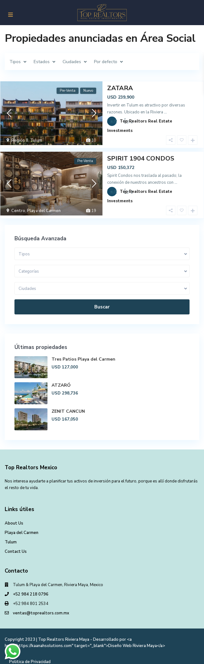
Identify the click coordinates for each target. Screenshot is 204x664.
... (165, 112)
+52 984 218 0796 (30, 588)
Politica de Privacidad (30, 656)
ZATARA (120, 88)
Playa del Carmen (44, 208)
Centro (18, 208)
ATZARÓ (61, 380)
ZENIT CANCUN (68, 406)
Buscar (102, 301)
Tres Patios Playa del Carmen (83, 353)
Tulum (36, 140)
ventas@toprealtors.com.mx (41, 607)
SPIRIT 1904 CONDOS (140, 155)
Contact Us (16, 546)
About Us (14, 517)
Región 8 (19, 140)
